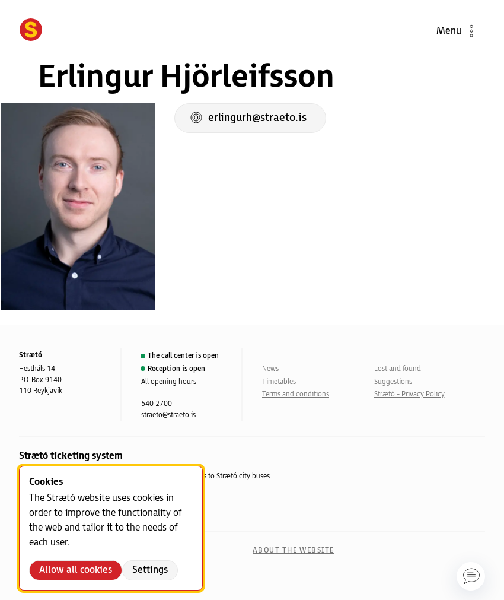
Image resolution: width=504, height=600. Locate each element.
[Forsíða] (31, 31)
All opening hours (168, 381)
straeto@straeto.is (168, 415)
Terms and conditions (295, 394)
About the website (293, 550)
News (270, 368)
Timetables (279, 381)
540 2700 (156, 403)
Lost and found (397, 368)
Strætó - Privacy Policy (409, 394)
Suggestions (393, 381)
